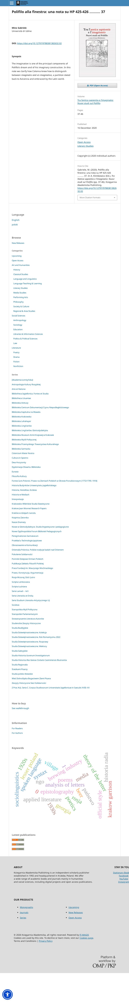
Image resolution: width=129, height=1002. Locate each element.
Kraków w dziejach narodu (24, 513)
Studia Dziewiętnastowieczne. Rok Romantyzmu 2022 (36, 637)
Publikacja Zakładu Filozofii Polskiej (28, 563)
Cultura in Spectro (20, 457)
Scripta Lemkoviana (21, 582)
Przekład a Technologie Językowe (27, 540)
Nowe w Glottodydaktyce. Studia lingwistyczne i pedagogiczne (40, 526)
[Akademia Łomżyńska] (22, 379)
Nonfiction (18, 366)
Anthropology (19, 320)
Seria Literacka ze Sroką (22, 595)
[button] (7, 994)
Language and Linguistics (25, 278)
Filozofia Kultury (19, 476)
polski (15, 224)
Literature (16, 347)
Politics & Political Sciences (25, 338)
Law (15, 343)
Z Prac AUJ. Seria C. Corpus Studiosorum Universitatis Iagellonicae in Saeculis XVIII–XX (51, 687)
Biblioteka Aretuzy (20, 402)
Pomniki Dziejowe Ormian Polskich (27, 559)
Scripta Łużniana (19, 586)
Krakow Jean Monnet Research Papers (29, 508)
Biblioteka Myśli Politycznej (24, 439)
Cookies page (86, 937)
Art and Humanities (21, 265)
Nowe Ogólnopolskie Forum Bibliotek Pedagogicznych (37, 531)
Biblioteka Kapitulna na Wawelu (26, 412)
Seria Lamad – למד (20, 591)
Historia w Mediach (20, 494)
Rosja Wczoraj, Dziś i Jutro (23, 577)
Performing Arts (20, 297)
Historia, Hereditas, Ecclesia (24, 490)
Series (23, 917)
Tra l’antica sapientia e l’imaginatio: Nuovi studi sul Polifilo (95, 102)
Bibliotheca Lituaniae (21, 398)
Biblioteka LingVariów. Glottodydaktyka (30, 430)
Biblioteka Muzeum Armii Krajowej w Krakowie (33, 435)
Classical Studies (20, 274)
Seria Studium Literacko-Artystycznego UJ (31, 600)
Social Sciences (18, 315)
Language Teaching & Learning (27, 283)
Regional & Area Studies (24, 311)
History (16, 269)
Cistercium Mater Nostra (23, 453)
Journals (24, 912)
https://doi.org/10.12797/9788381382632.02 (39, 43)
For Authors (17, 733)
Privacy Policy (45, 940)
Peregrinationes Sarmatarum (25, 536)
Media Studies (19, 292)
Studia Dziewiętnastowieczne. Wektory (29, 646)
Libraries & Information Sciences (28, 334)
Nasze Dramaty (19, 522)
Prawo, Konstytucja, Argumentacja (27, 572)
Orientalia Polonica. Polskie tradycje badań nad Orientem (38, 549)
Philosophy (18, 301)
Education (18, 329)
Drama (16, 357)
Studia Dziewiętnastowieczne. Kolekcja (29, 632)
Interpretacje (18, 499)
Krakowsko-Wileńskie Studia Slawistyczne (30, 503)
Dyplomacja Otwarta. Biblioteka (26, 467)
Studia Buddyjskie (20, 627)
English (15, 219)
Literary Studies (85, 145)
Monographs (26, 907)
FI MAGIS (84, 934)
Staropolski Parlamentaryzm (25, 614)
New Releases (18, 243)
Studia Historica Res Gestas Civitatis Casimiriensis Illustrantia (39, 660)
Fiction (16, 361)
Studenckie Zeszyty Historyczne (26, 623)
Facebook (123, 875)
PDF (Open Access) (98, 85)
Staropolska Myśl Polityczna (24, 609)
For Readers (17, 728)
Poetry (16, 352)
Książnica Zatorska (20, 517)
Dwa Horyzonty (19, 462)
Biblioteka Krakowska (21, 416)
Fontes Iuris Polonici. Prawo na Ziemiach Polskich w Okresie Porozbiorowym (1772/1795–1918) (54, 480)
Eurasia (15, 471)
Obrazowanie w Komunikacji (25, 545)
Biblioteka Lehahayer (21, 421)
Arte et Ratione (18, 389)
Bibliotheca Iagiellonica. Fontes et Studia (30, 393)
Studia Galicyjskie (19, 650)
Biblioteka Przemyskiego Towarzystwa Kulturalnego (35, 444)
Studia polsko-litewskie (22, 673)
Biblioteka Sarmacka (21, 448)
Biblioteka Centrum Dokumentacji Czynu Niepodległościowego (40, 407)
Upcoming (16, 255)
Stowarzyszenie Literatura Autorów (28, 618)
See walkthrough (20, 708)
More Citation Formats (90, 197)
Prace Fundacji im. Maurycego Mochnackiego (32, 568)
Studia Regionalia (20, 664)
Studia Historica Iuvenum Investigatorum (31, 655)
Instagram (123, 881)
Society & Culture (21, 306)
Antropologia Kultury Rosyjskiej (26, 384)
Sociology (17, 324)
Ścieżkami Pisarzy (20, 669)
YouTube (123, 878)
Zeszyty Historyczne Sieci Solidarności (29, 683)
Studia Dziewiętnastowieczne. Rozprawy (30, 641)
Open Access (84, 142)
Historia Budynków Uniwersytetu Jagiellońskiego (34, 485)
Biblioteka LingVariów (22, 425)
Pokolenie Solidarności (22, 554)
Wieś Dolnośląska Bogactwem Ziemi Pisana (31, 678)
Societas (15, 604)
